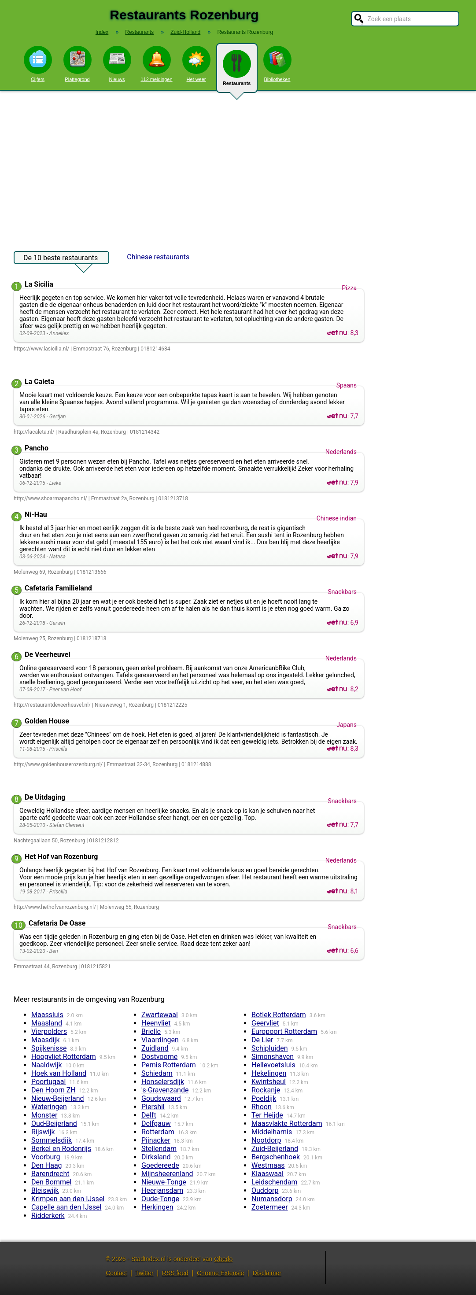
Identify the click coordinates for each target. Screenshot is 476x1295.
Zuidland (155, 1048)
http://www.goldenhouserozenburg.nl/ (58, 764)
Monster (44, 1115)
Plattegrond (77, 64)
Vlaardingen (160, 1040)
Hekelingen (268, 1073)
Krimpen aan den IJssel (67, 1199)
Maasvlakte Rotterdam (286, 1123)
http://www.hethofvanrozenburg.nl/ (55, 907)
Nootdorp (266, 1140)
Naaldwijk (46, 1065)
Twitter (144, 1273)
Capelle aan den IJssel (66, 1207)
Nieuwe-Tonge (163, 1182)
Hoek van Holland (58, 1073)
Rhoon (261, 1107)
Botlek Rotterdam (278, 1015)
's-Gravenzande (164, 1090)
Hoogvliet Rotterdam (63, 1056)
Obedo (223, 1258)
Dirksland (156, 1157)
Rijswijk (43, 1132)
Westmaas (268, 1165)
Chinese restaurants (158, 257)
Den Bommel (51, 1182)
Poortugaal (48, 1081)
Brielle (151, 1031)
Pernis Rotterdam (168, 1065)
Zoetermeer (269, 1207)
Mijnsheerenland (167, 1174)
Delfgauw (156, 1123)
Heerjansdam (162, 1190)
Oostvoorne (159, 1056)
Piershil (153, 1107)
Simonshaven (272, 1056)
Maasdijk (45, 1040)
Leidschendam (274, 1182)
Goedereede (160, 1165)
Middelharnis (271, 1132)
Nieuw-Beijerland (57, 1098)
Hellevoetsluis (273, 1065)
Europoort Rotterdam (284, 1031)
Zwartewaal (159, 1015)
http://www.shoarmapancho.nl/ (50, 498)
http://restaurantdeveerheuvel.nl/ (52, 705)
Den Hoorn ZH (53, 1090)
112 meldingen (156, 64)
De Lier (262, 1040)
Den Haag (46, 1165)
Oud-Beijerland (54, 1123)
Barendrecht (50, 1174)
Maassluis (47, 1015)
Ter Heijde (267, 1115)
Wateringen (49, 1107)
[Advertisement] (238, 166)
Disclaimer (267, 1273)
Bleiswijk (45, 1190)
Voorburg (45, 1157)
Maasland (46, 1023)
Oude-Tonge (160, 1199)
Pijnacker (155, 1140)
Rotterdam (157, 1132)
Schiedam (157, 1073)
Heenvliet (155, 1023)
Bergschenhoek (275, 1157)
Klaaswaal (267, 1174)
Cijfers (38, 64)
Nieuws (117, 64)
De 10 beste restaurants (60, 259)
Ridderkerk (48, 1215)
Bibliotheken (277, 64)
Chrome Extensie (220, 1273)
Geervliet (265, 1023)
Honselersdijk (162, 1081)
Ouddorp (264, 1190)
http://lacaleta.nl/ (34, 432)
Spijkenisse (48, 1048)
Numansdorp (271, 1199)
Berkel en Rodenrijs (61, 1148)
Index (102, 32)
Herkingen (157, 1207)
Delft (148, 1115)
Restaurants (237, 71)
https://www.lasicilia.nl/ (41, 349)
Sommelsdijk (51, 1140)
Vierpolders (49, 1031)
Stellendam (159, 1148)
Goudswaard (161, 1098)
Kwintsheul (268, 1081)
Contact (116, 1273)
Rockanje (265, 1090)
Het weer (196, 64)
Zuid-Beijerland (274, 1148)
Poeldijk (263, 1098)
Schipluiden (269, 1048)
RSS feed (175, 1273)
